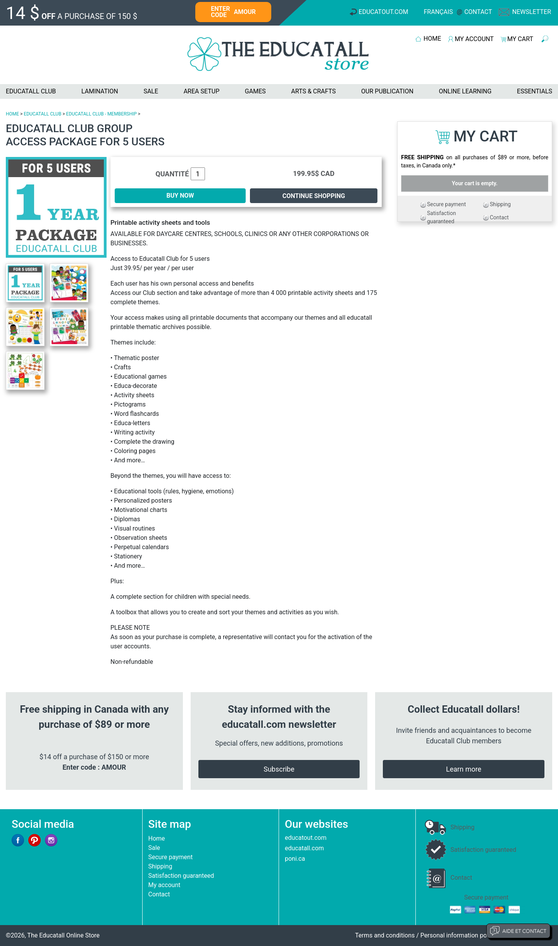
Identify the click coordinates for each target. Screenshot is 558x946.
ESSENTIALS (534, 91)
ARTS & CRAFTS (313, 91)
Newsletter (531, 12)
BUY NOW (180, 195)
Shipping (500, 204)
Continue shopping (313, 196)
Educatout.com (383, 12)
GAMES (255, 91)
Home (156, 838)
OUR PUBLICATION (387, 91)
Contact (478, 12)
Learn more (463, 769)
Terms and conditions (385, 935)
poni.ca (295, 858)
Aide (518, 931)
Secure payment (446, 204)
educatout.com (305, 837)
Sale (154, 847)
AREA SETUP (202, 91)
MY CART (520, 39)
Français (438, 12)
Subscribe (279, 769)
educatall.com (304, 848)
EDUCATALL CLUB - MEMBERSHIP (101, 114)
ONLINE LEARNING (465, 91)
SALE (150, 91)
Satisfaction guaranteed (181, 875)
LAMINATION (99, 91)
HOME (432, 38)
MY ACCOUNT (474, 39)
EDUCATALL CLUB (31, 91)
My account (164, 885)
